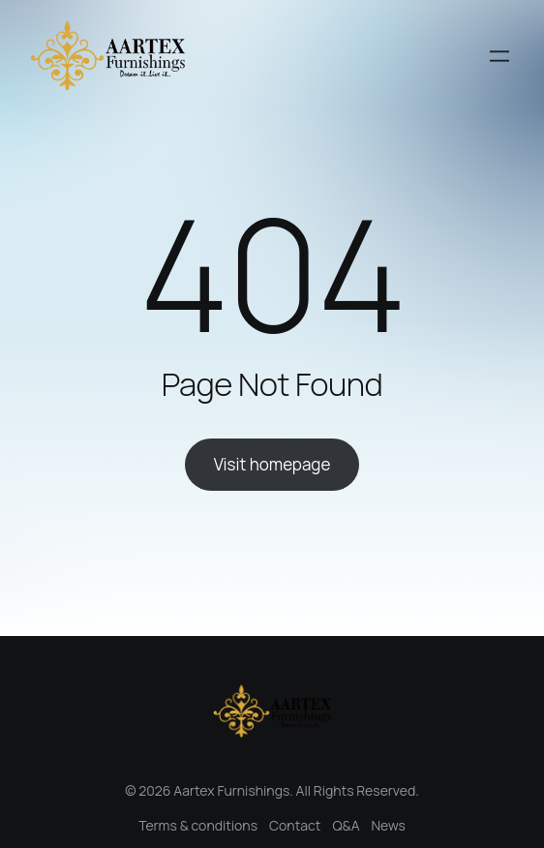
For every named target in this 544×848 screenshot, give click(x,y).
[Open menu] (499, 56)
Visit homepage (272, 464)
